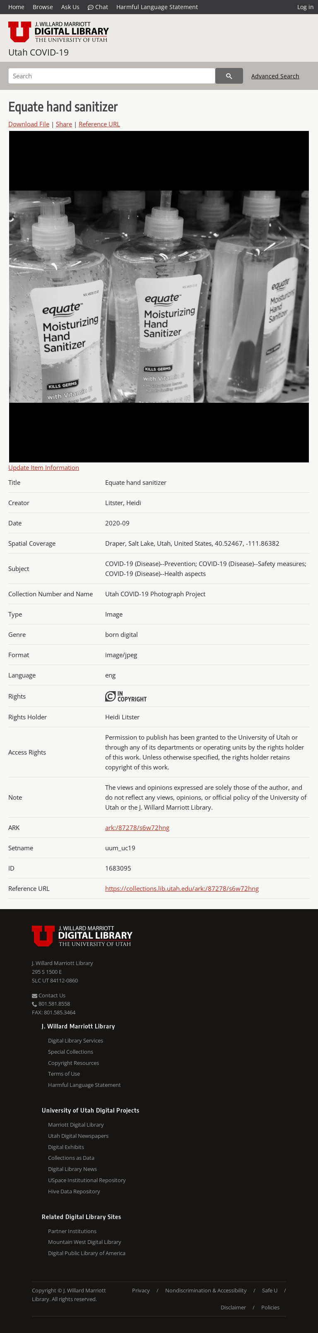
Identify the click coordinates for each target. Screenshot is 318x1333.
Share (64, 124)
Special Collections (70, 1051)
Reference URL (99, 124)
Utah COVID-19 (38, 52)
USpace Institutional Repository (87, 1180)
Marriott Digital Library (76, 1124)
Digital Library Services (75, 1040)
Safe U (269, 1290)
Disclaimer (233, 1307)
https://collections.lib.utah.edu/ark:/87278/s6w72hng (182, 888)
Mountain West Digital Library (84, 1242)
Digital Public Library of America (86, 1253)
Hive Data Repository (74, 1191)
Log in (305, 7)
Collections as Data (71, 1157)
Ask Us (70, 7)
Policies (270, 1307)
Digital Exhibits (66, 1147)
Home (16, 7)
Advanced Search (275, 76)
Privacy (141, 1290)
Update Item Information (43, 467)
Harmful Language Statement (157, 7)
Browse (43, 7)
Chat (98, 7)
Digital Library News (72, 1169)
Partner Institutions (72, 1231)
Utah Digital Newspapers (78, 1135)
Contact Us (48, 995)
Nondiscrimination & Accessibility (206, 1290)
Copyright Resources (73, 1063)
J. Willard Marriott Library (62, 963)
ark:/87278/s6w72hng (137, 827)
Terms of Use (64, 1073)
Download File (28, 124)
